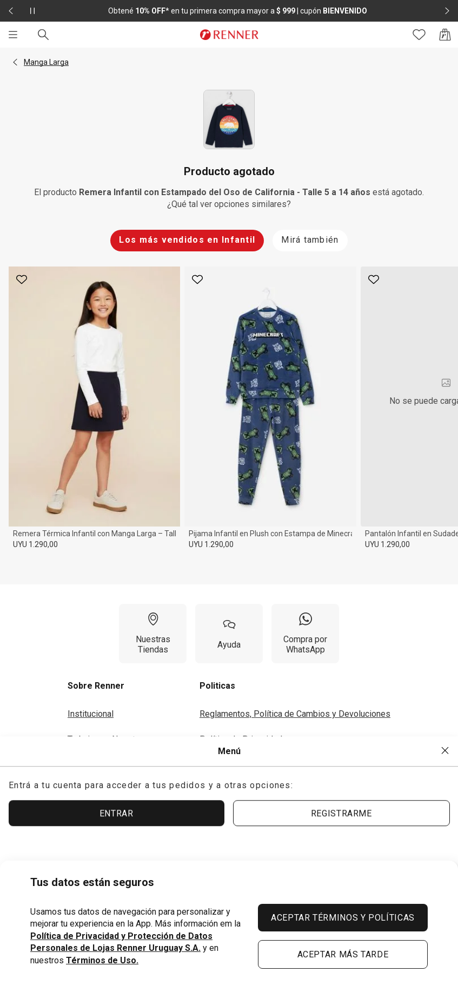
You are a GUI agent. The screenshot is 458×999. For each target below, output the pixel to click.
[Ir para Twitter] (432, 857)
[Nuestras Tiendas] (153, 633)
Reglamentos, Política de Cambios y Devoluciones (295, 714)
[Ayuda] (229, 633)
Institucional (91, 714)
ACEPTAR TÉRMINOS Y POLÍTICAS (343, 918)
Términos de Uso (232, 764)
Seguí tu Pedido (230, 789)
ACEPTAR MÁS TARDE (343, 954)
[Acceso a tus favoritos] (419, 35)
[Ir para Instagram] (341, 857)
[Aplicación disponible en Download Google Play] (158, 857)
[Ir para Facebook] (402, 857)
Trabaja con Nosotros (108, 739)
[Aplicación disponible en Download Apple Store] (79, 857)
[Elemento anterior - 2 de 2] (11, 11)
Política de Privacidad (241, 739)
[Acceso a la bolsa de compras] (445, 35)
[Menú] (13, 35)
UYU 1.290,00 (35, 544)
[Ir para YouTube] (371, 857)
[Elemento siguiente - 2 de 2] (447, 11)
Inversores (88, 764)
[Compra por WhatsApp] (305, 633)
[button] (15, 62)
